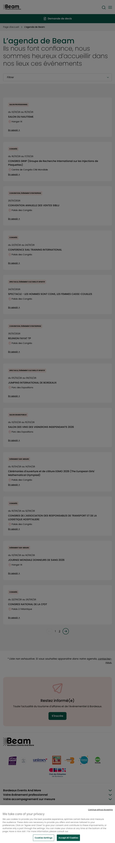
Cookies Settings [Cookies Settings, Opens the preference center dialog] (43, 839)
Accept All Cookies (68, 839)
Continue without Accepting (100, 811)
